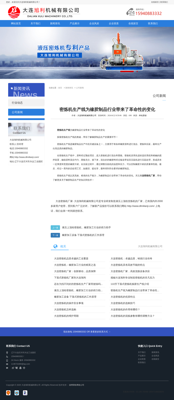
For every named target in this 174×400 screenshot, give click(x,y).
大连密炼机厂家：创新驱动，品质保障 (75, 271)
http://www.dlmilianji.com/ (141, 206)
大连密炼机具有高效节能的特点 (128, 265)
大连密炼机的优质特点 (123, 296)
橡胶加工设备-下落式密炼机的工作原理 (83, 235)
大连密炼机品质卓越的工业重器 (71, 258)
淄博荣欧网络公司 (76, 385)
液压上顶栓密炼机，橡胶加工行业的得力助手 (86, 227)
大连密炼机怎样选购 (65, 309)
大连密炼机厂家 (64, 201)
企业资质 (142, 359)
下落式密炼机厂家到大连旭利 (70, 277)
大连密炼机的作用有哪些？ (125, 309)
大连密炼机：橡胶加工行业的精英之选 (75, 265)
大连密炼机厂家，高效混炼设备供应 (130, 271)
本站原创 (143, 115)
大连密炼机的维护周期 (66, 316)
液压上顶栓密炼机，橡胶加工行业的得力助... (78, 290)
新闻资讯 (69, 88)
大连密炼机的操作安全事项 (68, 303)
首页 (60, 88)
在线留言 (155, 2)
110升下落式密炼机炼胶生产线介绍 (130, 284)
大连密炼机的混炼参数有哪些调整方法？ (133, 316)
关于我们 (142, 352)
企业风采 (155, 356)
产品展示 (142, 356)
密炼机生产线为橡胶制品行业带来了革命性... (135, 290)
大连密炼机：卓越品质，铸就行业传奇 (131, 258)
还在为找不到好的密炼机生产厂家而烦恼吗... (78, 284)
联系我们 (164, 2)
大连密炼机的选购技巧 (123, 303)
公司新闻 (80, 88)
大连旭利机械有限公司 (86, 115)
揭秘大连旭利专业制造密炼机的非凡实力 (133, 277)
